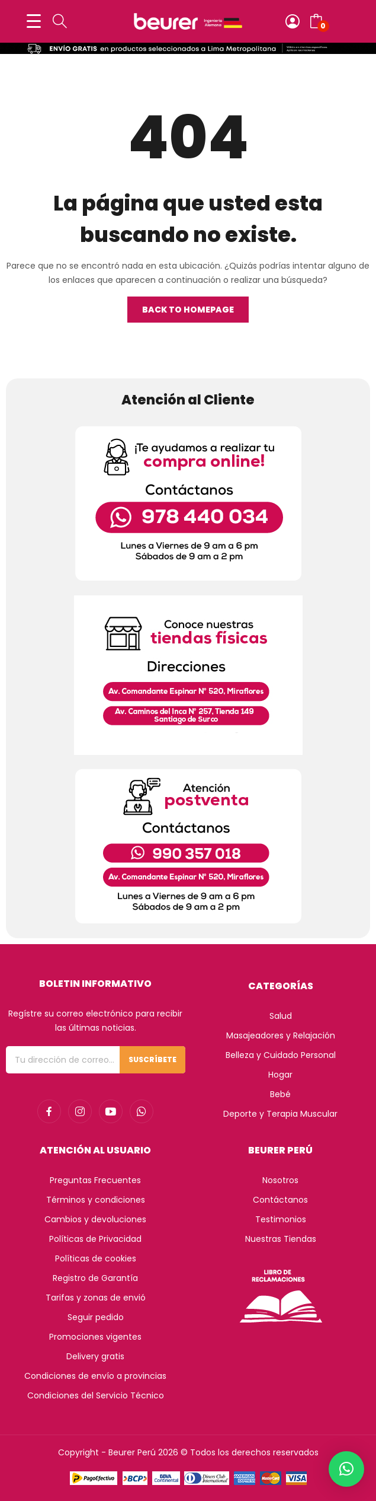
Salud (280, 1016)
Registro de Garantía (95, 1278)
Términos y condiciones (95, 1200)
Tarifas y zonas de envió (96, 1298)
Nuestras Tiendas (280, 1239)
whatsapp (141, 1111)
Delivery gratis (95, 1356)
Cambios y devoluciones (95, 1219)
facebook (49, 1111)
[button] (346, 1469)
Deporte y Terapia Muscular (280, 1114)
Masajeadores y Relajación (280, 1035)
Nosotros (280, 1180)
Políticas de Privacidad (95, 1239)
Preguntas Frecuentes (95, 1180)
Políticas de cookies (95, 1258)
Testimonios (280, 1219)
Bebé (280, 1094)
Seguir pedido (96, 1317)
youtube (111, 1111)
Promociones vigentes (95, 1337)
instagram (80, 1111)
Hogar (280, 1075)
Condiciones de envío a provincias (95, 1376)
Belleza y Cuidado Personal (281, 1055)
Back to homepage (188, 310)
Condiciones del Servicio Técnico (95, 1395)
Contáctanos (280, 1200)
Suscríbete (152, 1059)
